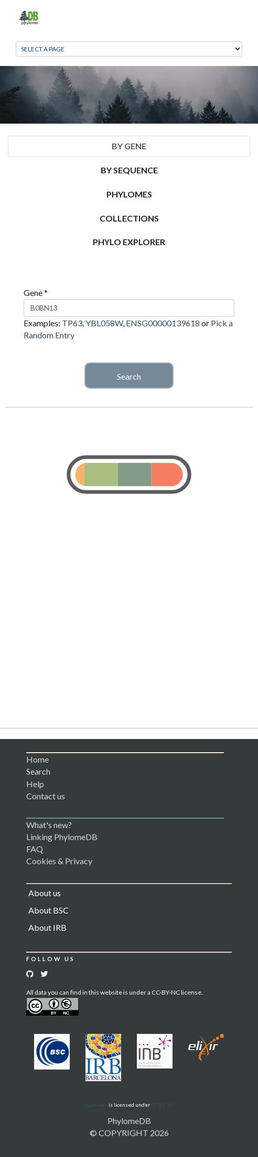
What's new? (49, 825)
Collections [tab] (129, 218)
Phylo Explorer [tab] (129, 242)
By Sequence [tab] (129, 170)
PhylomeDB (129, 1121)
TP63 (72, 323)
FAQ (34, 849)
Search (129, 376)
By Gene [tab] (129, 146)
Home (37, 759)
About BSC (48, 910)
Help (35, 784)
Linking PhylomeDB (62, 837)
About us (44, 893)
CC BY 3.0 (162, 1104)
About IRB (47, 927)
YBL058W (104, 323)
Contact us (45, 796)
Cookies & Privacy (59, 861)
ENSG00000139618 (163, 323)
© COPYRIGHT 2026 (129, 1133)
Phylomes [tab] (129, 194)
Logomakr (96, 1104)
